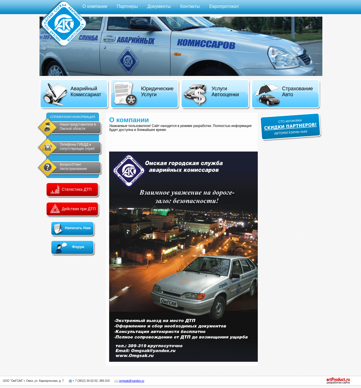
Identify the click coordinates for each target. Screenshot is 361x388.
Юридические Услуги (143, 94)
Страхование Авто (283, 95)
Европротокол (224, 6)
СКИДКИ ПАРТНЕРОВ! (291, 127)
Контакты (190, 6)
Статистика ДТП (77, 189)
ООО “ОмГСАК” (13, 380)
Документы (159, 6)
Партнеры (127, 6)
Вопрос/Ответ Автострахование (73, 167)
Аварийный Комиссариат (71, 94)
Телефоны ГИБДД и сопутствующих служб (77, 147)
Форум (78, 247)
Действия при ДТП (79, 209)
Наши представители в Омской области (78, 126)
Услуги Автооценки (211, 95)
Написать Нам (78, 228)
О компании (94, 6)
